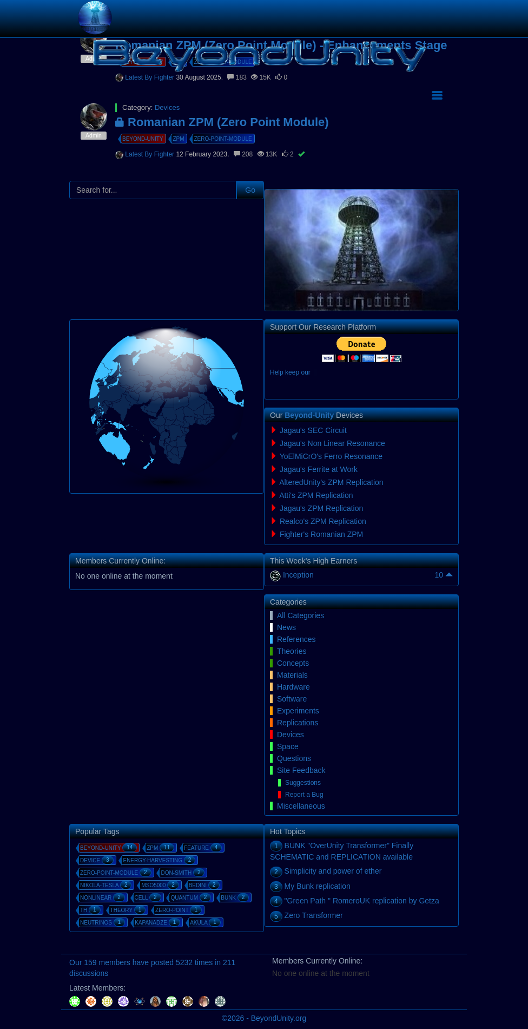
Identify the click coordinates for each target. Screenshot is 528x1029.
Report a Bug (304, 794)
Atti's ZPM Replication (316, 495)
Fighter (165, 154)
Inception (298, 575)
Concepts (293, 663)
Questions (294, 758)
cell (148, 897)
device (97, 860)
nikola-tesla (105, 885)
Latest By (139, 154)
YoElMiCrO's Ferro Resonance (331, 456)
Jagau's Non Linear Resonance (332, 443)
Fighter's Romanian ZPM (321, 534)
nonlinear (102, 897)
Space (288, 746)
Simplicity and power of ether (333, 871)
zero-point (178, 910)
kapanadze (157, 922)
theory (128, 910)
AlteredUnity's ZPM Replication (331, 482)
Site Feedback (301, 770)
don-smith (182, 872)
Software (292, 698)
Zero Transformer (314, 915)
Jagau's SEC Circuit (313, 430)
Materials (292, 675)
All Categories (300, 615)
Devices (290, 734)
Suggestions (303, 783)
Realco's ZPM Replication (323, 521)
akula (205, 922)
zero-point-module (223, 139)
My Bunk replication (318, 886)
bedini (204, 885)
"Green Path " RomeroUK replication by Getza (362, 900)
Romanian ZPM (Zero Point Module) (222, 122)
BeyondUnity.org (278, 1018)
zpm (178, 139)
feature (203, 847)
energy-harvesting (159, 860)
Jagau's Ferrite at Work (319, 469)
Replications (297, 722)
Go (250, 190)
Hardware (293, 687)
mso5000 (160, 885)
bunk (235, 897)
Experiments (298, 710)
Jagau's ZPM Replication (321, 508)
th (90, 910)
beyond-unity (142, 139)
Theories (291, 651)
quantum (190, 897)
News (286, 627)
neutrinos (102, 922)
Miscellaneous (301, 806)
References (296, 639)
